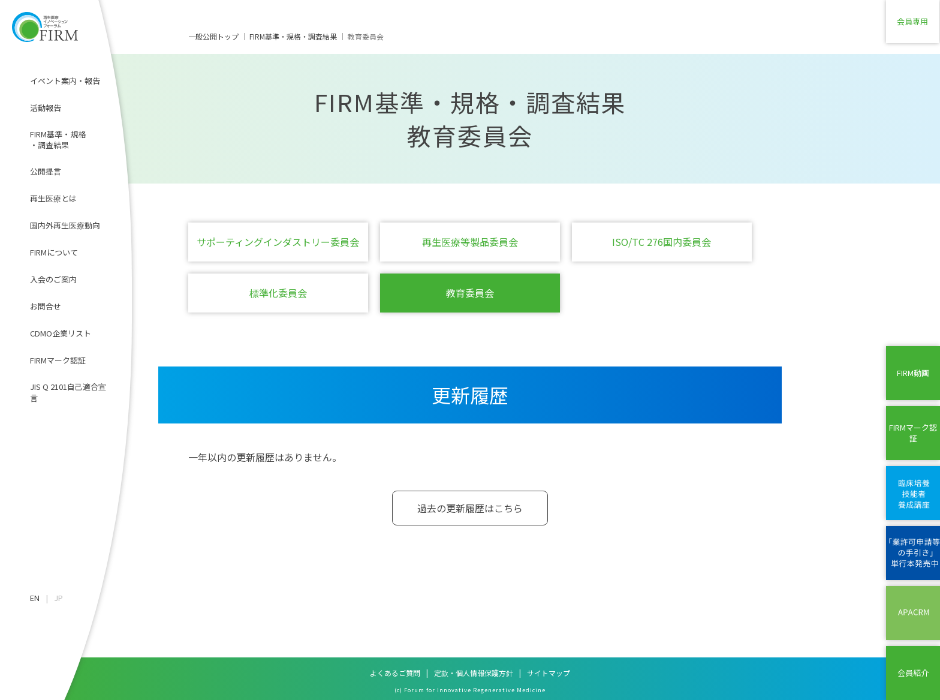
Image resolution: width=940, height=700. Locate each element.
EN (35, 598)
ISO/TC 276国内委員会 (661, 242)
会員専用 (913, 26)
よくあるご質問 (395, 673)
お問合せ (45, 306)
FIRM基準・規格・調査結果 (58, 139)
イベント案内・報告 (65, 80)
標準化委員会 (278, 293)
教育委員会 (470, 293)
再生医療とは (53, 198)
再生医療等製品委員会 (470, 242)
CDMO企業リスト (60, 333)
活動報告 (45, 107)
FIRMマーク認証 (58, 360)
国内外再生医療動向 (65, 225)
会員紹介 (913, 672)
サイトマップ (548, 673)
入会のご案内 (53, 279)
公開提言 (45, 171)
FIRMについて (54, 252)
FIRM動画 (913, 372)
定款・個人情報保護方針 (473, 673)
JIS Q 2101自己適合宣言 (68, 392)
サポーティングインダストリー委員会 (278, 242)
